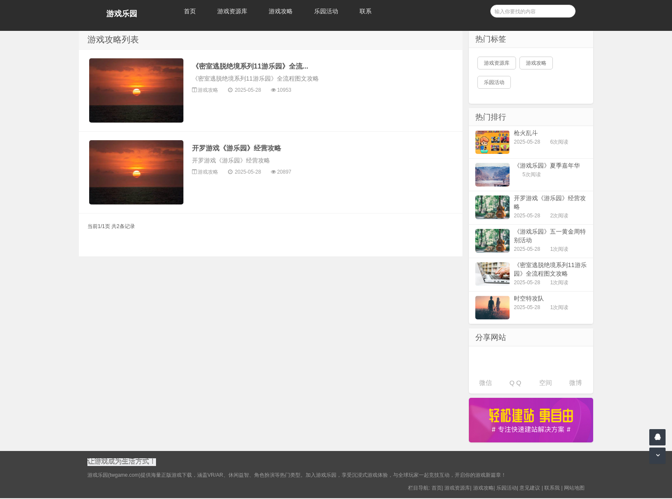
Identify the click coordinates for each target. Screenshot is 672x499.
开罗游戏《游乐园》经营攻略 (236, 148)
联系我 (552, 489)
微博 (575, 382)
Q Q (516, 382)
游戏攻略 (281, 11)
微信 (485, 382)
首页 (190, 11)
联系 (366, 11)
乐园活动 (326, 11)
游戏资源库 (232, 11)
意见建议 (529, 489)
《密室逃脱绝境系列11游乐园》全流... (250, 66)
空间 (545, 382)
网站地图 (574, 489)
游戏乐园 (121, 13)
